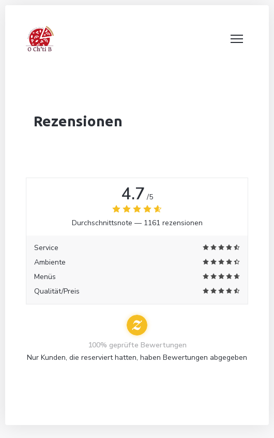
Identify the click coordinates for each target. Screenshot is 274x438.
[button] (236, 38)
